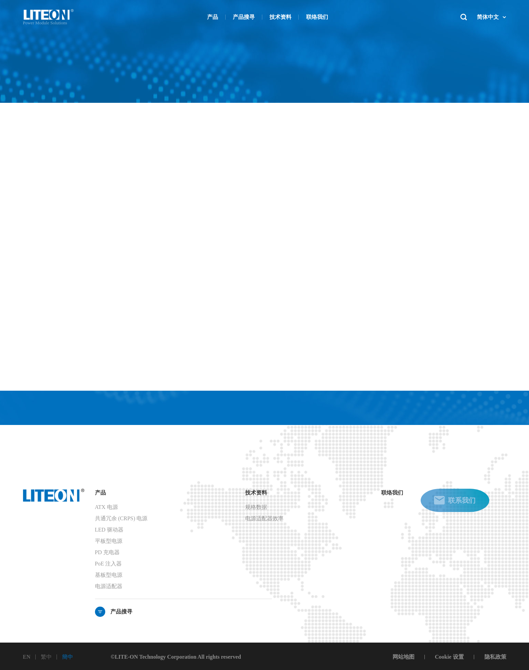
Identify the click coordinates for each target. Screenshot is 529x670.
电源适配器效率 (264, 518)
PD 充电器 (107, 552)
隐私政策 (495, 657)
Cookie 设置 (449, 657)
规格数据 (256, 507)
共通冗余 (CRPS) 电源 (121, 518)
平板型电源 (108, 541)
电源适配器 (108, 586)
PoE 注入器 (108, 564)
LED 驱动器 (109, 530)
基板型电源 (108, 575)
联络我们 (392, 493)
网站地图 (403, 657)
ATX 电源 (106, 507)
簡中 (67, 657)
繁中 (46, 657)
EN (27, 657)
